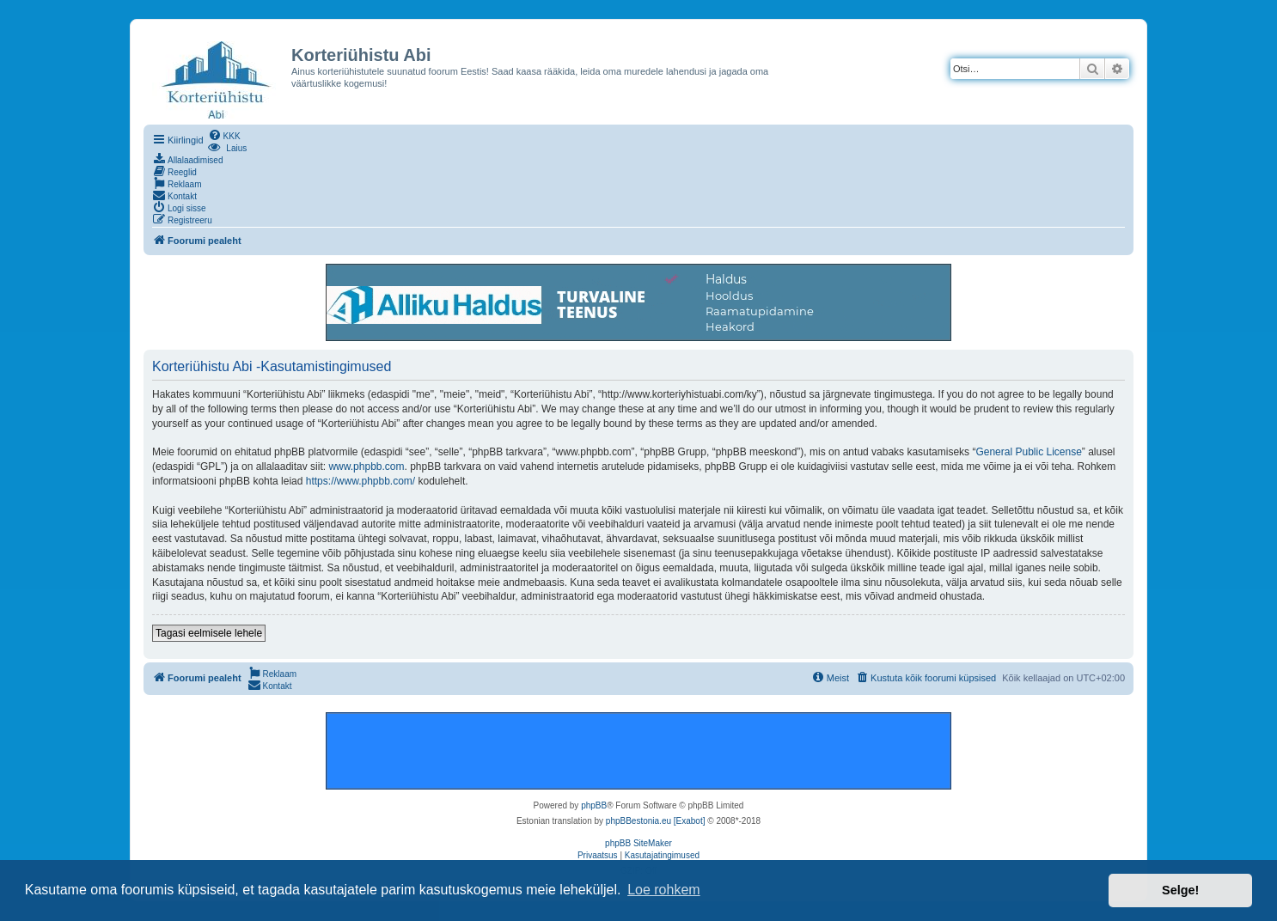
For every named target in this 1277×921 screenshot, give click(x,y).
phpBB (594, 805)
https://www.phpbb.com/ (360, 481)
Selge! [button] (1180, 890)
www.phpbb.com (366, 466)
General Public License (1028, 452)
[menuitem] (224, 135)
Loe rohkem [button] (663, 889)
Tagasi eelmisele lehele (209, 633)
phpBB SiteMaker (638, 843)
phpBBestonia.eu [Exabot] (656, 821)
